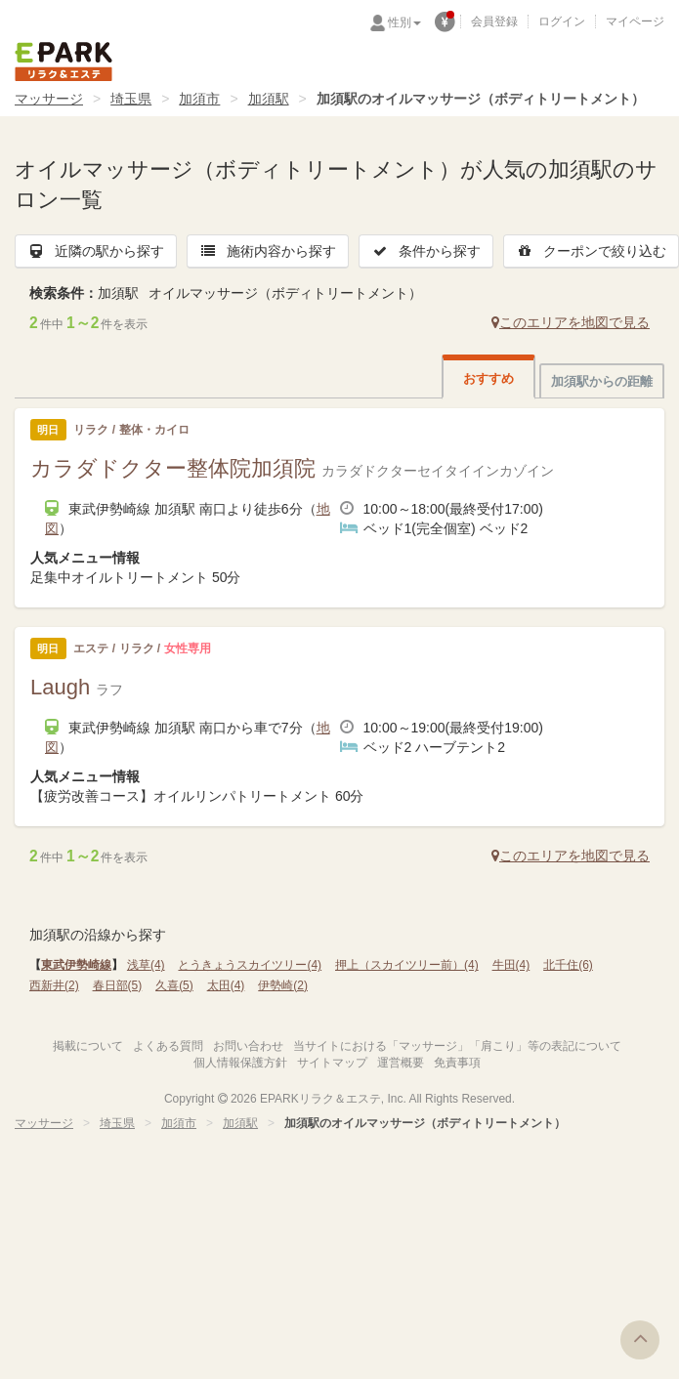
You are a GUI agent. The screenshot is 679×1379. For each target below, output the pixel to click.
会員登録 (494, 21)
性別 (404, 22)
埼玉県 (130, 98)
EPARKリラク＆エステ (63, 61)
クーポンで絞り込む (591, 251)
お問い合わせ (248, 1046)
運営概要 (400, 1062)
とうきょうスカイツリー (249, 965)
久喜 (174, 985)
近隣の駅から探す (95, 251)
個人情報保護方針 (240, 1062)
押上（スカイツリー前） (407, 965)
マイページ (635, 21)
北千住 (568, 965)
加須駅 (268, 98)
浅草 (146, 965)
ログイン (561, 21)
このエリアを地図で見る (570, 322)
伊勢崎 (283, 985)
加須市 (199, 98)
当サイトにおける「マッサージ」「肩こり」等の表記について (457, 1046)
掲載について (88, 1046)
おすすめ (488, 378)
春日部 (118, 985)
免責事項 (457, 1062)
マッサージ (49, 98)
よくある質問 (168, 1046)
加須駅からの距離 (602, 381)
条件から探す (426, 251)
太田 (226, 985)
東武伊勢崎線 (76, 965)
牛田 (511, 965)
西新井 (54, 985)
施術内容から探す (267, 251)
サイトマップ (332, 1062)
